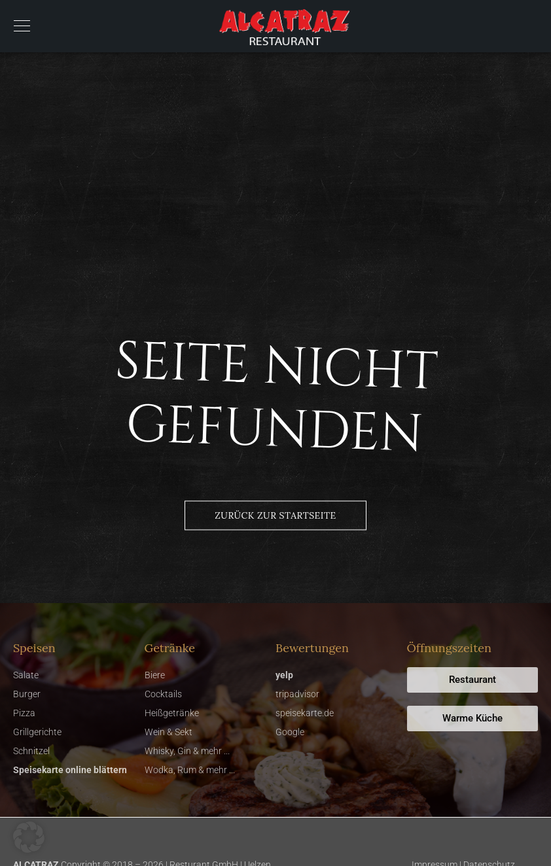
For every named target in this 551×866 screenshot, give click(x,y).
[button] (29, 837)
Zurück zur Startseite (275, 515)
